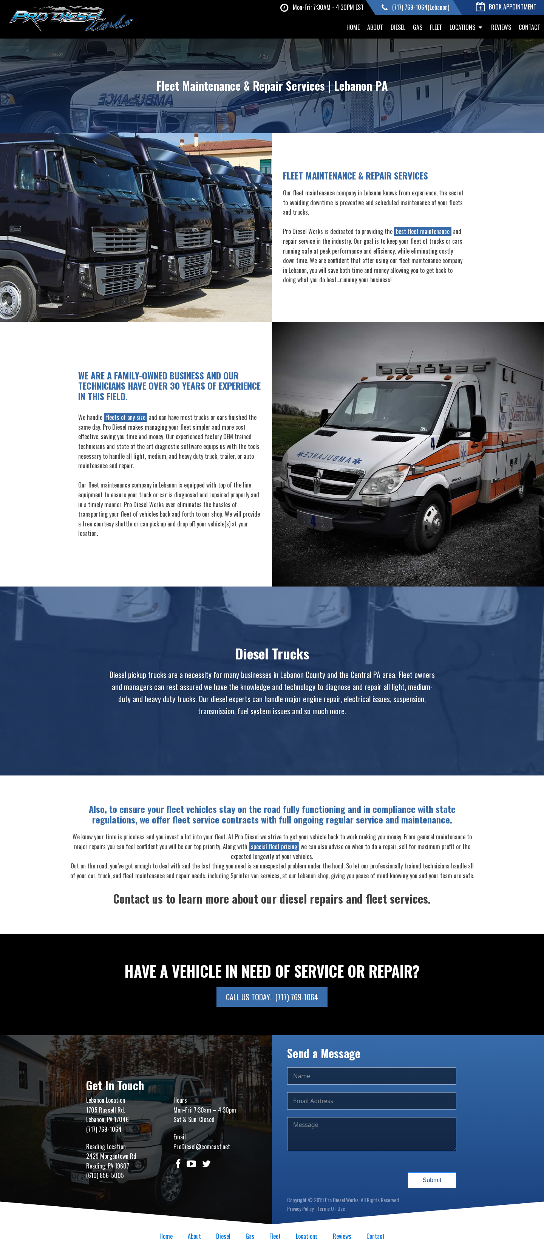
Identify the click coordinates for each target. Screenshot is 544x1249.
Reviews (501, 27)
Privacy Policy (300, 1208)
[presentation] (344, 1173)
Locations (467, 27)
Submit (432, 1180)
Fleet (436, 27)
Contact (529, 27)
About (375, 27)
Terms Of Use (331, 1208)
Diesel (398, 27)
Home (353, 27)
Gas (417, 27)
